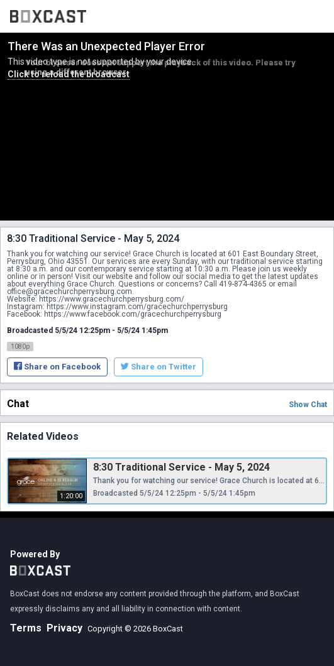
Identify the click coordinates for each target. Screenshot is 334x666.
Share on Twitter (158, 366)
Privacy (64, 628)
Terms (26, 628)
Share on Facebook (57, 366)
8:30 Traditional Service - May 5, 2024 (181, 467)
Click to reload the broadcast (69, 74)
